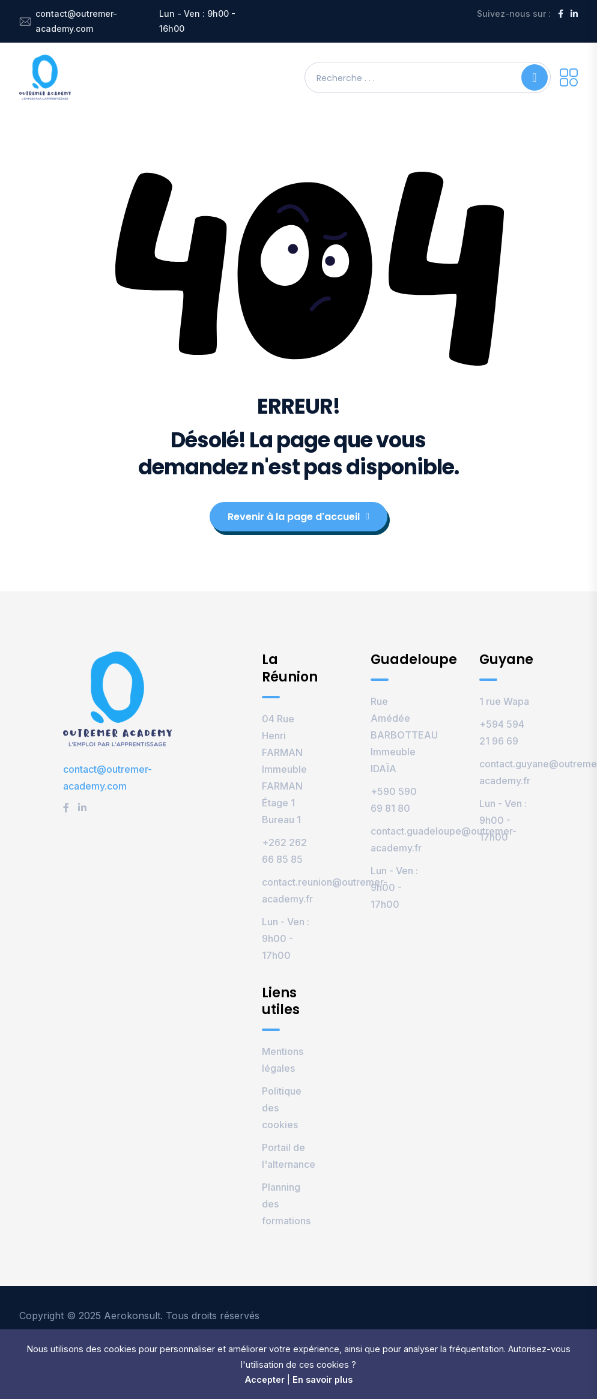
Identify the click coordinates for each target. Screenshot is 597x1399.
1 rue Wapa (504, 701)
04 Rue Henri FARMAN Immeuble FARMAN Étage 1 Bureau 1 (284, 769)
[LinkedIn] (574, 13)
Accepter (265, 1379)
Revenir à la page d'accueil (298, 517)
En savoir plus (322, 1379)
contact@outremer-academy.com (76, 21)
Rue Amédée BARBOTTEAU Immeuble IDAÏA (404, 735)
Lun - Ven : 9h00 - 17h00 (285, 938)
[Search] (534, 77)
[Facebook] (560, 13)
